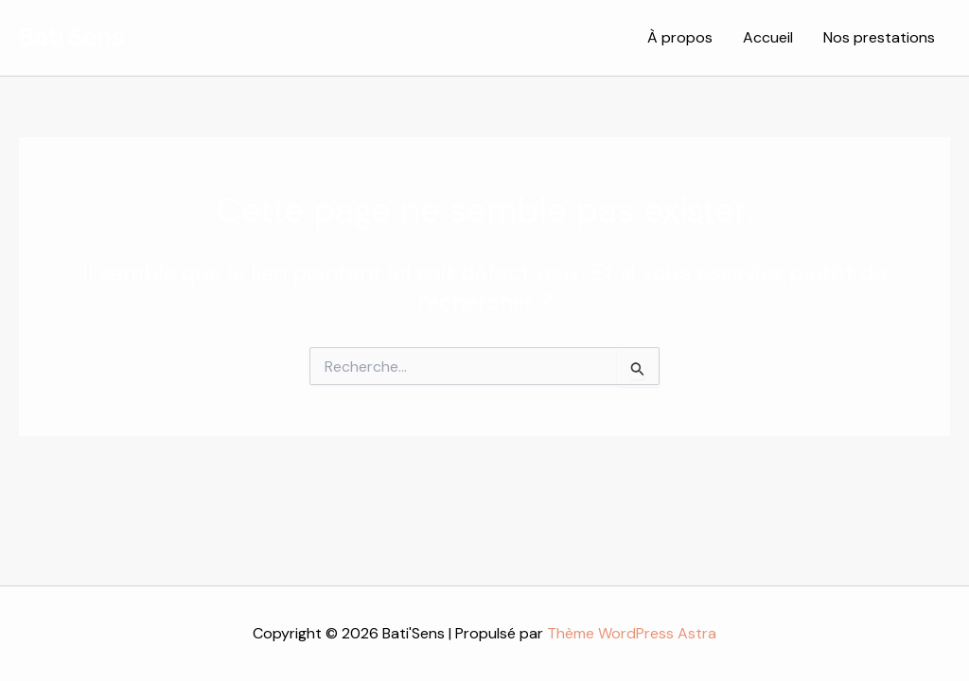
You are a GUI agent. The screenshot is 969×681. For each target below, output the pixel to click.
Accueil (768, 37)
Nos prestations (879, 37)
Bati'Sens (71, 37)
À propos (680, 37)
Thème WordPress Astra (631, 633)
